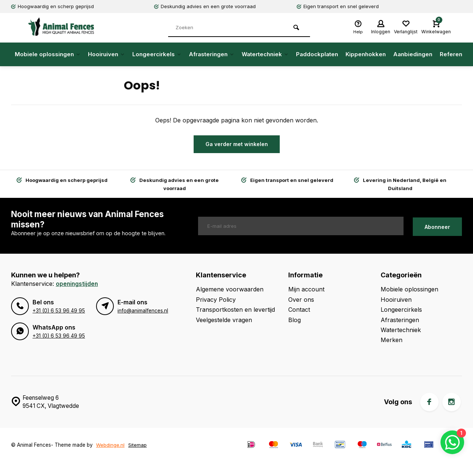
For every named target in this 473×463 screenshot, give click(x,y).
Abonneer (437, 226)
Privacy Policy (216, 299)
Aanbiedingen (412, 54)
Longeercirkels (156, 54)
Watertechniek (265, 54)
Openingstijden (77, 283)
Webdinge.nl (110, 445)
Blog (294, 320)
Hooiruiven (106, 54)
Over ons (301, 299)
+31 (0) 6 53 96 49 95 (59, 311)
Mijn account (306, 289)
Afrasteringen (211, 54)
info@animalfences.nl (143, 311)
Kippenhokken (366, 54)
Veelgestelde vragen (224, 320)
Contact (299, 309)
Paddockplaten (317, 54)
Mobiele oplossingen (48, 54)
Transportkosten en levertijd (235, 309)
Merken (391, 340)
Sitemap (137, 445)
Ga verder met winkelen (236, 144)
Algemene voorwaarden (229, 289)
